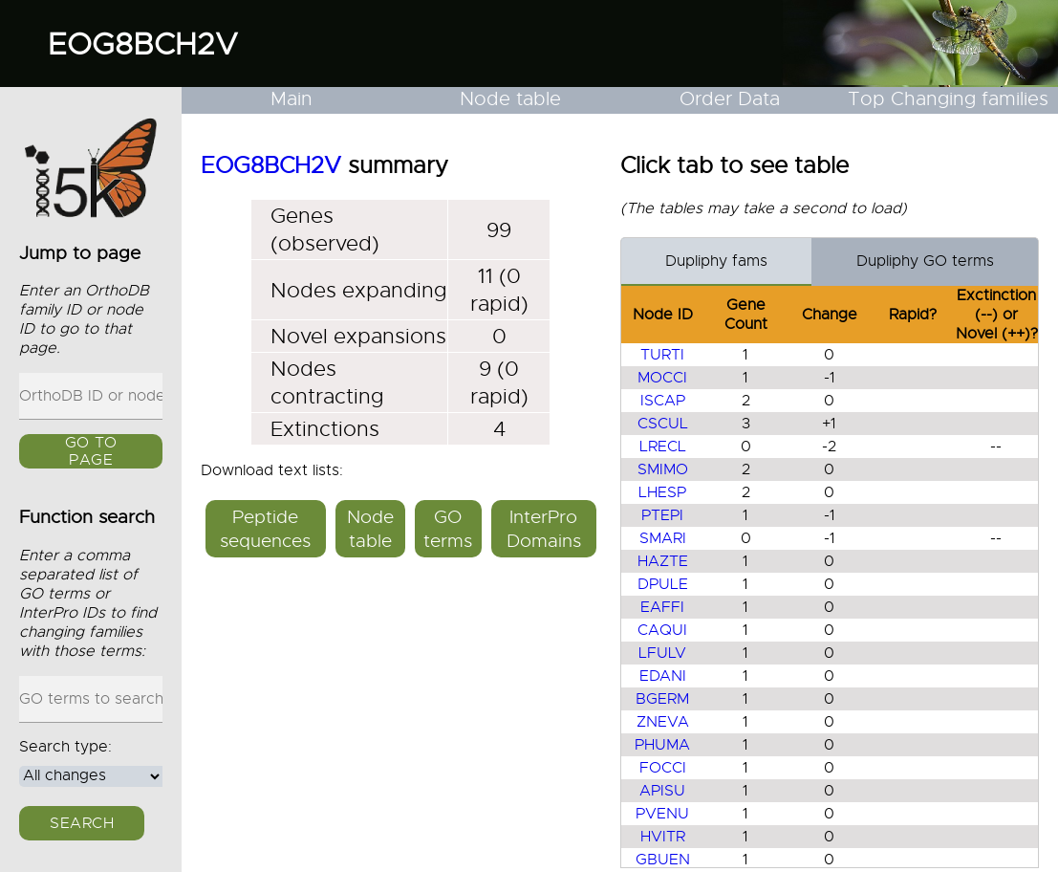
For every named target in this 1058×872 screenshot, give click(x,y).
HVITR (662, 836)
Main (291, 99)
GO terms (447, 529)
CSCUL (662, 423)
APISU (662, 790)
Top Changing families (948, 99)
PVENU (662, 813)
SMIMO (662, 469)
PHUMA (662, 744)
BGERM (662, 698)
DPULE (662, 584)
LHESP (662, 492)
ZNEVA (663, 721)
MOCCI (662, 377)
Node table (510, 99)
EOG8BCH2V (143, 44)
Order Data (730, 99)
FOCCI (662, 767)
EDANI (662, 676)
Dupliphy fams (716, 261)
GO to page (91, 452)
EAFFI (662, 607)
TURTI (662, 354)
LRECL (662, 446)
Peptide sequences (265, 529)
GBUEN (663, 859)
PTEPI (662, 515)
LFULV (662, 653)
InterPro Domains (544, 529)
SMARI (662, 538)
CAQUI (662, 630)
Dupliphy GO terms (925, 261)
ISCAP (662, 400)
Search (82, 823)
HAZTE (662, 561)
